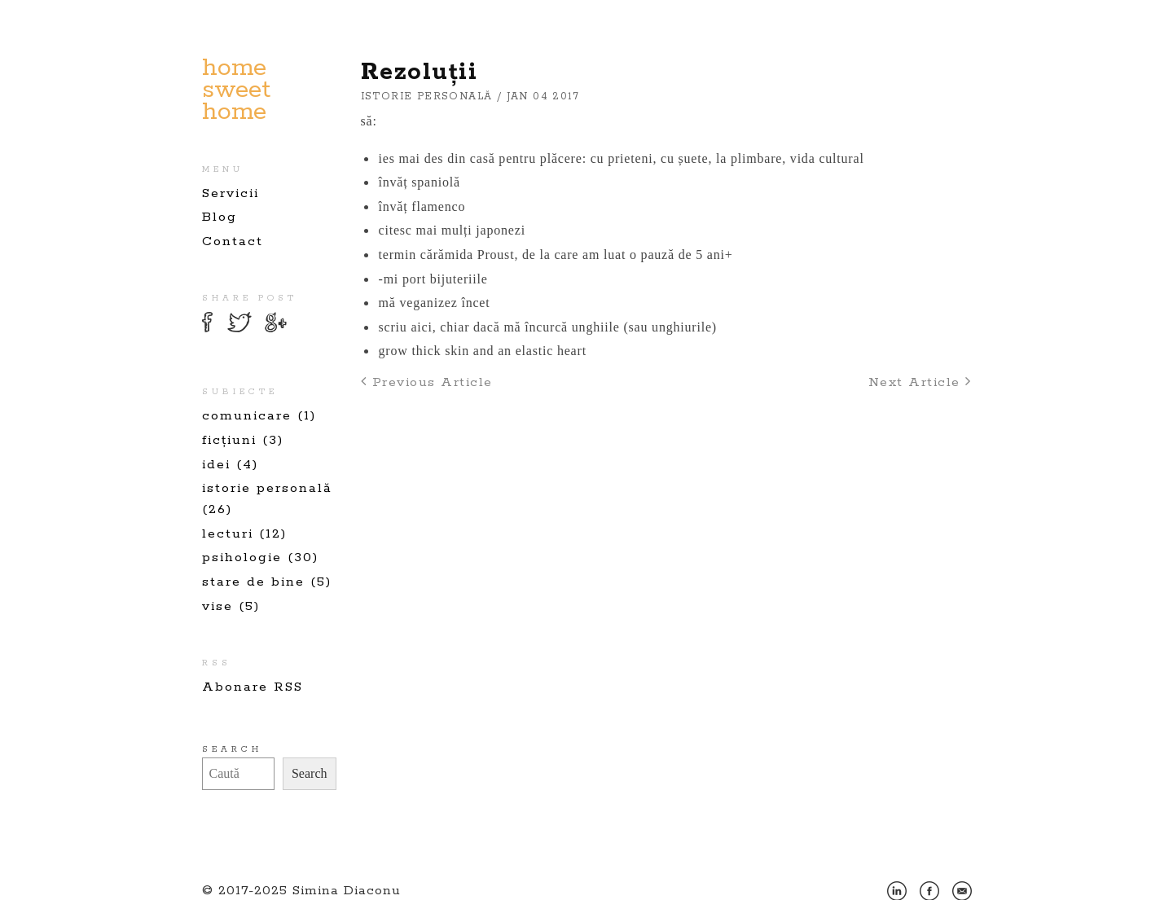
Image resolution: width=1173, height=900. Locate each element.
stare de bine (253, 581)
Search (232, 749)
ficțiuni (229, 440)
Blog (219, 217)
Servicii (230, 193)
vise (217, 606)
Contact (232, 241)
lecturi (227, 533)
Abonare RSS (252, 687)
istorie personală (267, 488)
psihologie (242, 557)
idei (216, 464)
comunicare (247, 415)
